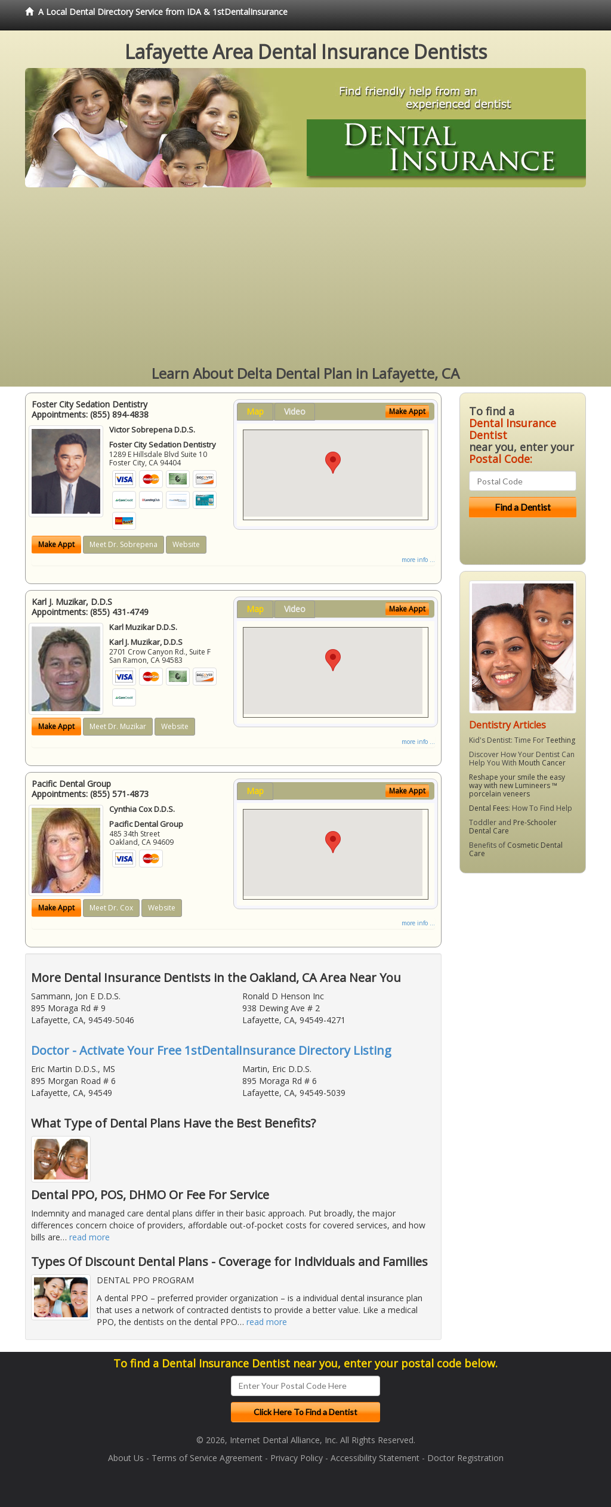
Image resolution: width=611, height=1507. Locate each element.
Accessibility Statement (375, 1457)
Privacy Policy (296, 1457)
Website (186, 544)
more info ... (418, 559)
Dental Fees (488, 808)
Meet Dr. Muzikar (118, 726)
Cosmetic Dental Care (516, 849)
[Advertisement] (305, 276)
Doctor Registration (465, 1457)
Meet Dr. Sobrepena (124, 544)
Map (255, 411)
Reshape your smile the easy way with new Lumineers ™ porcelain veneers (517, 785)
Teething (560, 740)
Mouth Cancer (542, 763)
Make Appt (56, 544)
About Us (126, 1457)
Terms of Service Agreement (207, 1457)
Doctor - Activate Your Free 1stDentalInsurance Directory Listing (211, 1050)
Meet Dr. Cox (111, 908)
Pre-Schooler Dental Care (513, 826)
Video (295, 411)
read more (89, 1237)
